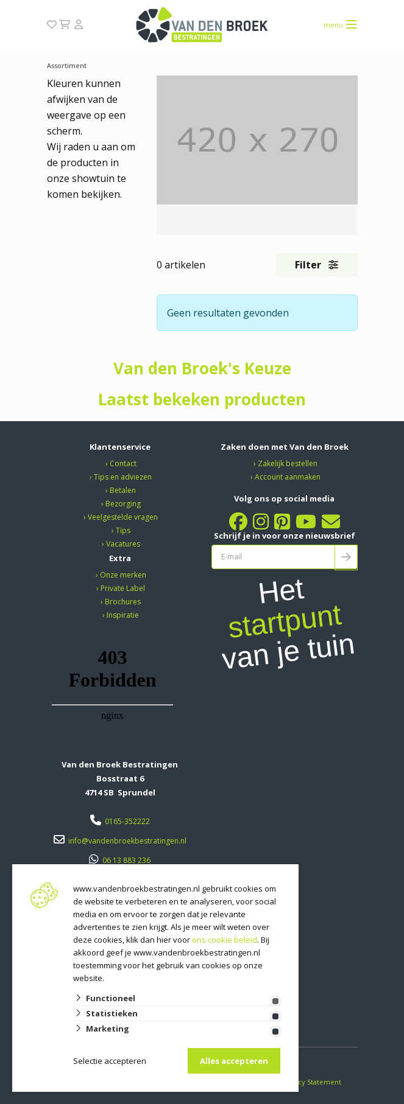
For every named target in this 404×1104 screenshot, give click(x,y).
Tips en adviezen (123, 477)
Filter (316, 265)
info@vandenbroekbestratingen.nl (127, 841)
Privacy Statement (312, 1081)
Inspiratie (123, 615)
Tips (123, 530)
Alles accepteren (234, 1060)
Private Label (123, 588)
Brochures (123, 601)
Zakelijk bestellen (287, 463)
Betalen (123, 490)
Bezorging (123, 503)
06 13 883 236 (126, 860)
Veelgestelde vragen (123, 517)
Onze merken (123, 575)
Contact (123, 463)
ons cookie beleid (224, 939)
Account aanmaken (288, 477)
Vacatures (123, 544)
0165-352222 (127, 821)
